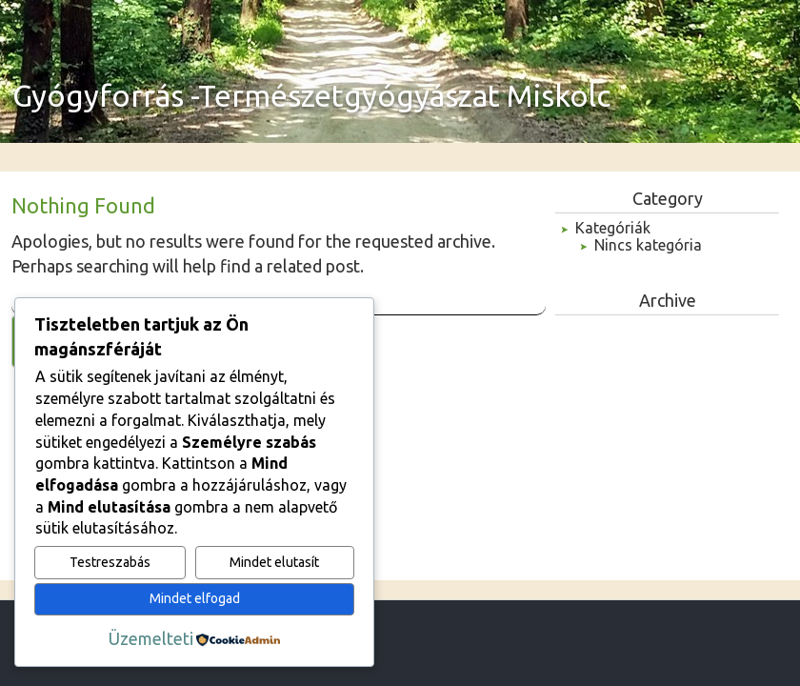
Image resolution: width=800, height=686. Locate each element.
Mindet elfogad (195, 598)
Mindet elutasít (274, 562)
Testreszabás (110, 562)
